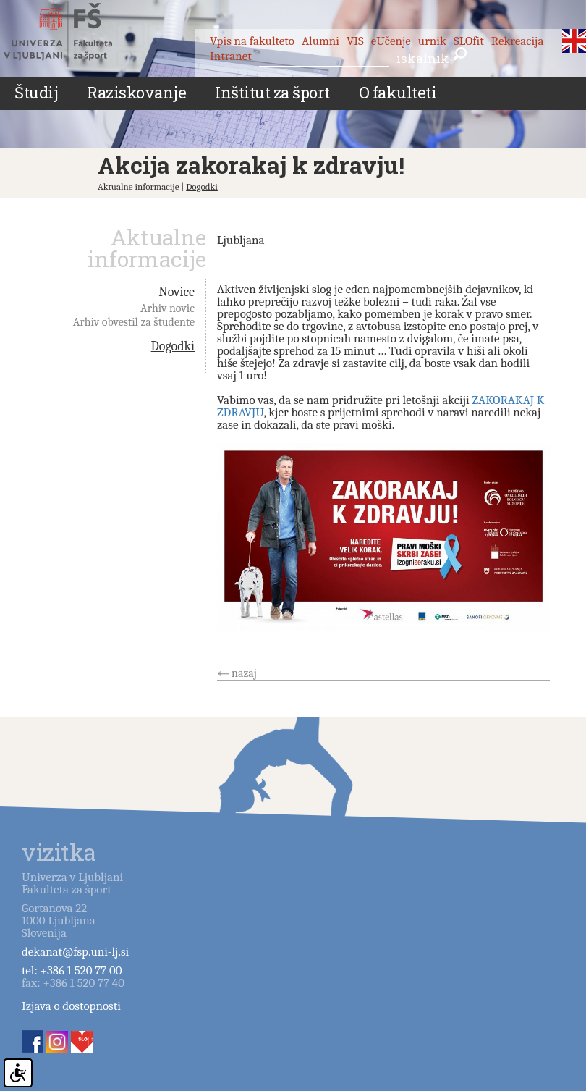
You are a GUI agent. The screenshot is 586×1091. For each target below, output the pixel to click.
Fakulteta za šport (74, 34)
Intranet (231, 56)
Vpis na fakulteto (252, 41)
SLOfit (469, 41)
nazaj (244, 673)
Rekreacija (517, 41)
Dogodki (202, 186)
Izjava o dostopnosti (71, 1006)
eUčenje (391, 41)
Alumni (320, 41)
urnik (432, 41)
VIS (355, 41)
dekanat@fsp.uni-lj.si (75, 952)
